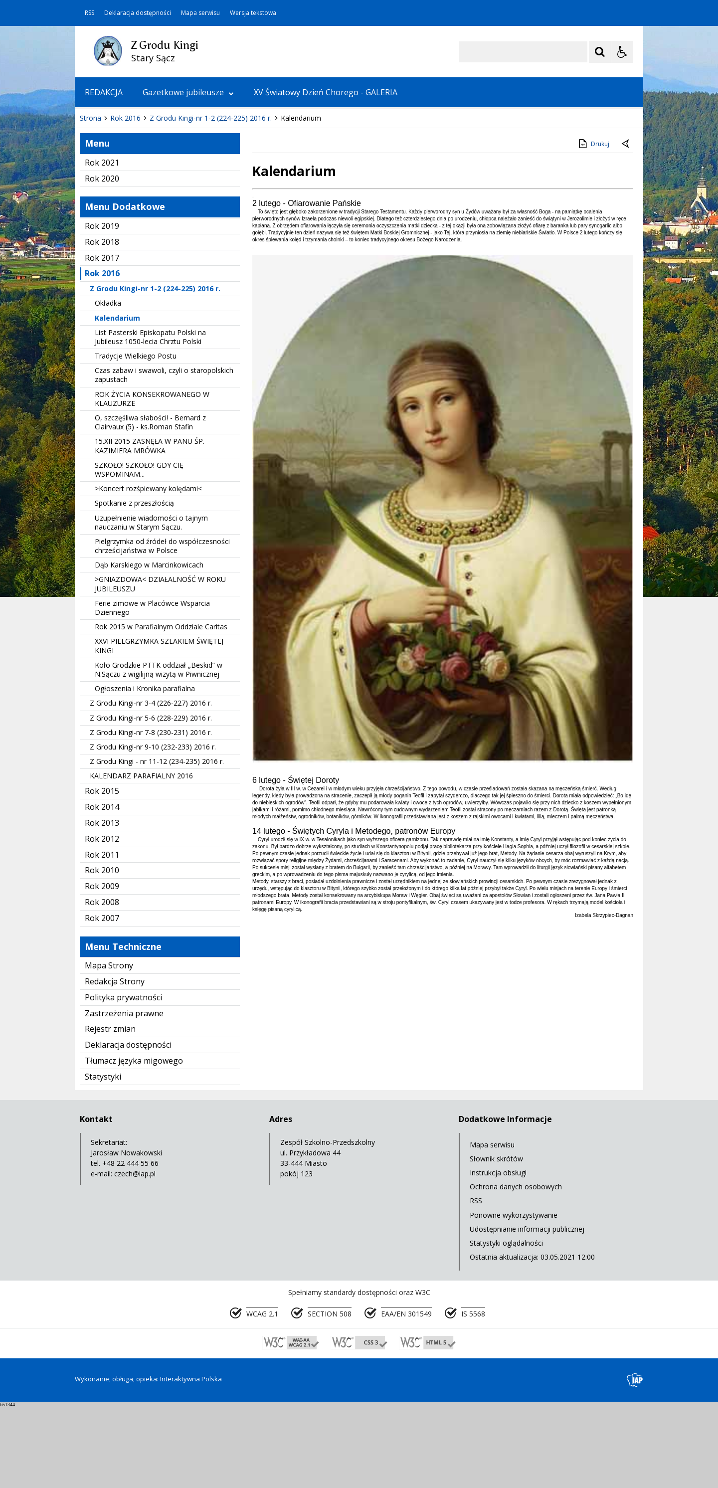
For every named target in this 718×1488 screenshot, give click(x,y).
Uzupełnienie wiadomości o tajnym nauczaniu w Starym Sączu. (151, 604)
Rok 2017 (102, 340)
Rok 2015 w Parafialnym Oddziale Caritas (161, 709)
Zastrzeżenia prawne (124, 1095)
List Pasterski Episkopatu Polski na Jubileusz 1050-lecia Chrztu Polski (150, 419)
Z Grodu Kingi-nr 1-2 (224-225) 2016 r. (155, 370)
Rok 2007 (102, 1000)
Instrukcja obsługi (498, 1255)
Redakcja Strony (115, 1063)
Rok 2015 (102, 873)
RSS (89, 13)
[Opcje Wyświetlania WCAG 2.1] (622, 52)
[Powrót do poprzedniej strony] (626, 226)
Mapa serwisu (200, 13)
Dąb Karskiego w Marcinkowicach (149, 647)
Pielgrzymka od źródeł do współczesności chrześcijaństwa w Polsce (162, 628)
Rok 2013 (102, 905)
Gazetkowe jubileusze (188, 92)
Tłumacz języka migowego (134, 1142)
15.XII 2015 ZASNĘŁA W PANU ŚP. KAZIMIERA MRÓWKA (149, 528)
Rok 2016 (102, 355)
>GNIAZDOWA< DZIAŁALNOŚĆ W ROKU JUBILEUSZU (160, 666)
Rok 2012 (102, 921)
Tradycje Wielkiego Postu (136, 438)
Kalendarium (117, 400)
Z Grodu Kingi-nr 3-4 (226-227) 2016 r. (151, 785)
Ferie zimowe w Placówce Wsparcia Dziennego (152, 690)
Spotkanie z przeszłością (134, 585)
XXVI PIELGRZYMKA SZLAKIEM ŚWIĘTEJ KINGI (159, 728)
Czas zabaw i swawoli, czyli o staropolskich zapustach (164, 457)
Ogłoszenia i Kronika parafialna (145, 770)
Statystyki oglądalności (506, 1325)
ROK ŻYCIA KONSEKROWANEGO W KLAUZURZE (152, 481)
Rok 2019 (102, 308)
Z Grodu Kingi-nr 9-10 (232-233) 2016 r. (153, 829)
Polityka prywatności (123, 1079)
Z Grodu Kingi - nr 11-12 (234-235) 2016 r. (157, 843)
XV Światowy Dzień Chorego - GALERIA (325, 92)
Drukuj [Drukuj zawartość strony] (593, 225)
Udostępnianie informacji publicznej (527, 1311)
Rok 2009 (102, 968)
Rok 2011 (102, 936)
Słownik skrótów (496, 1241)
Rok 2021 (102, 244)
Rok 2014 (102, 889)
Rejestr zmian (110, 1111)
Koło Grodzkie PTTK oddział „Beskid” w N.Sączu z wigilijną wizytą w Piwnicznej (158, 752)
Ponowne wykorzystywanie (513, 1297)
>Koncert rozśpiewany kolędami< (148, 570)
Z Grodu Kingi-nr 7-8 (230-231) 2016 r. (151, 814)
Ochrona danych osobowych (516, 1269)
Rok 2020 (102, 260)
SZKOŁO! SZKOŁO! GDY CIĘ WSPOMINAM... (139, 552)
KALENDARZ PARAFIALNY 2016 (141, 858)
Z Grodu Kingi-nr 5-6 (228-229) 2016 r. (151, 800)
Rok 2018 (102, 324)
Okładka (108, 385)
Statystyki (103, 1158)
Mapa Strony (109, 1047)
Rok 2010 (102, 952)
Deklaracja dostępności (137, 13)
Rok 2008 (102, 984)
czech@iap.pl (135, 1256)
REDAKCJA (104, 92)
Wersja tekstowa (253, 13)
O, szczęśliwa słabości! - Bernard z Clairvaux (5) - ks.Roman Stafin (150, 504)
